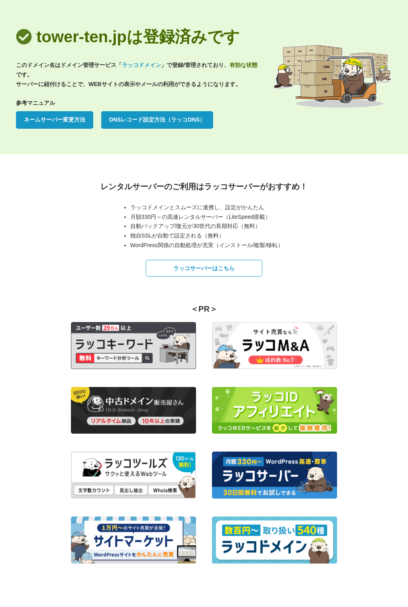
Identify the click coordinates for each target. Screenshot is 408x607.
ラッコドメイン (141, 65)
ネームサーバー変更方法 (54, 119)
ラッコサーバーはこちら (204, 268)
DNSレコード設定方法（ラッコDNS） (157, 119)
